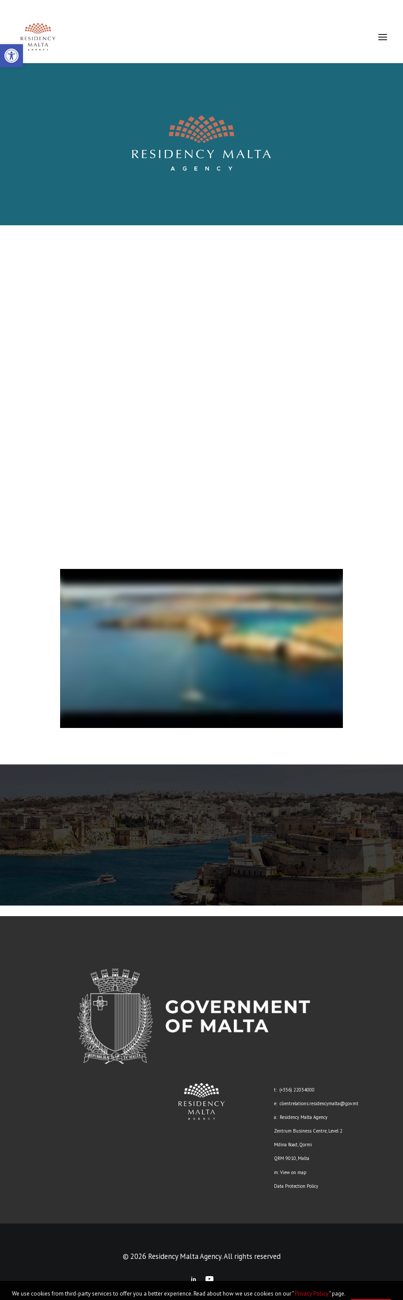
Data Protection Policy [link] (296, 1186)
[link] (11, 55)
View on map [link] (293, 1172)
